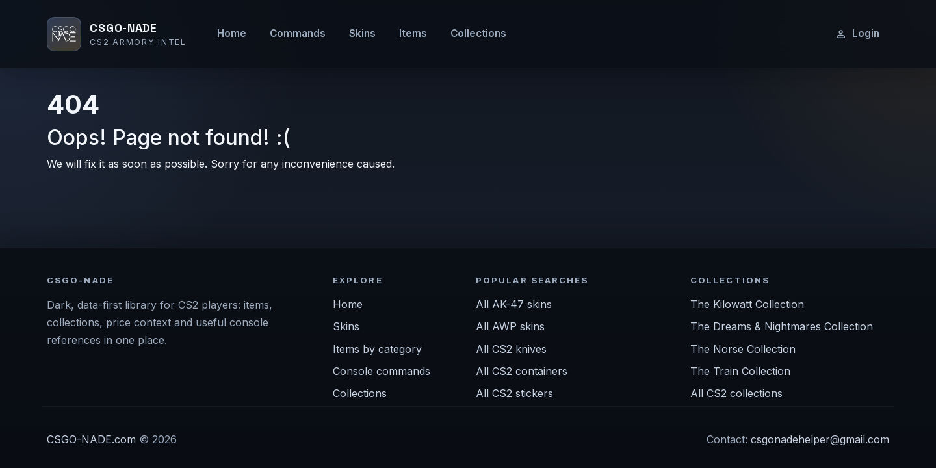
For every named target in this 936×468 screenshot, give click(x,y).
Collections (478, 33)
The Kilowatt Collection (747, 304)
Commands (298, 33)
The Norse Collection (743, 349)
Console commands (381, 371)
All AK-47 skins (514, 304)
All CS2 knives (511, 349)
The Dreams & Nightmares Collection (781, 326)
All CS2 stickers (514, 393)
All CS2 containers (521, 371)
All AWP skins (510, 326)
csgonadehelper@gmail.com (820, 439)
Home (231, 33)
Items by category (377, 349)
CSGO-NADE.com (91, 439)
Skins (362, 33)
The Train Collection (740, 371)
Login (857, 33)
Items (413, 33)
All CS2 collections (736, 393)
